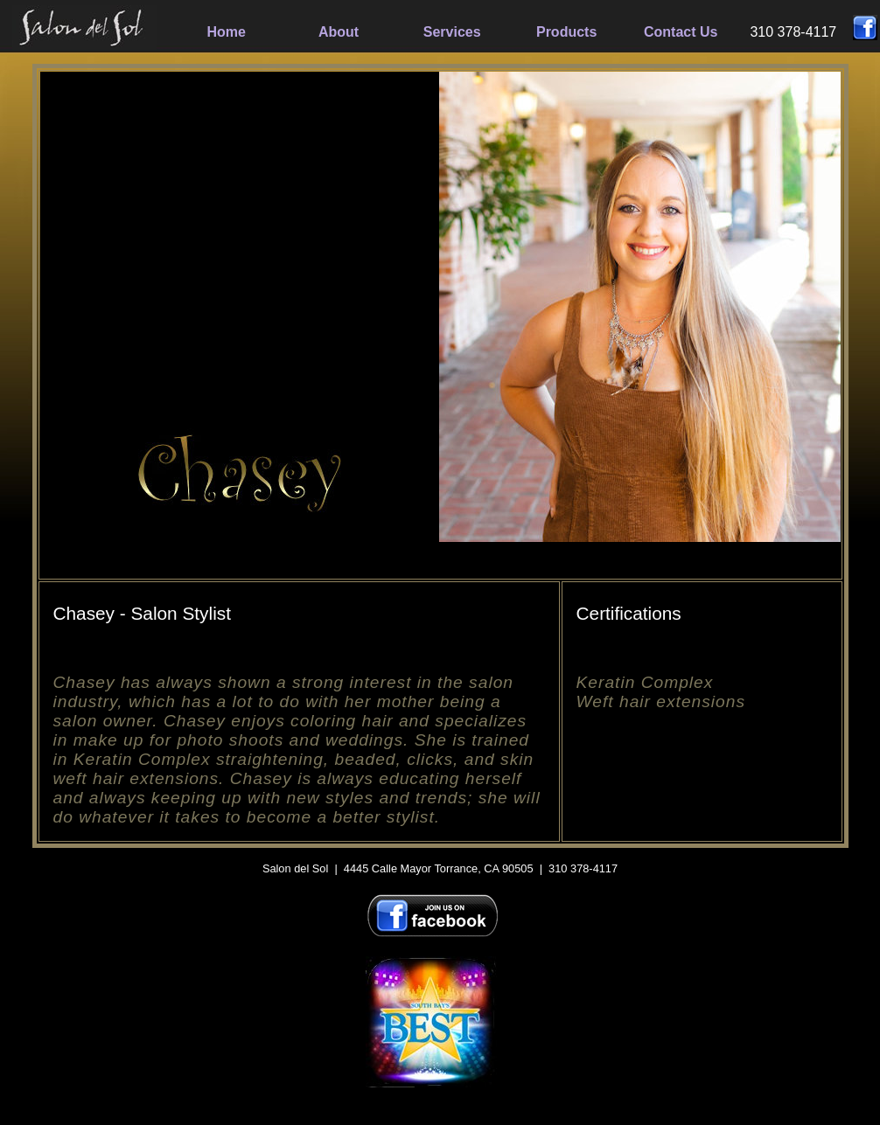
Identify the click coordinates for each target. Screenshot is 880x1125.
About (338, 31)
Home (226, 31)
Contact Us (680, 31)
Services (452, 31)
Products (566, 31)
